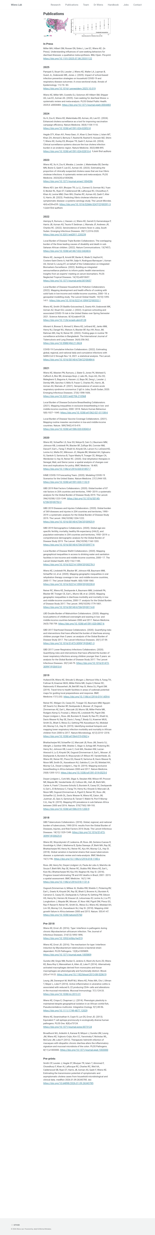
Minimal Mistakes (46, 1229)
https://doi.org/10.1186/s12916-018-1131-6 (78, 980)
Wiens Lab (16, 4)
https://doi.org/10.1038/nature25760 (62, 1019)
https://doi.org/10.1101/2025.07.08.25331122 (73, 59)
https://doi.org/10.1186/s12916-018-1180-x (66, 956)
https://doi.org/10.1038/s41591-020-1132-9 (66, 531)
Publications (71, 4)
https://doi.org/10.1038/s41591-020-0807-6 (66, 687)
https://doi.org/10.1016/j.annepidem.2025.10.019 (69, 90)
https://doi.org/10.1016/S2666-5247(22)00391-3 (69, 222)
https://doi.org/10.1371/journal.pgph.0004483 (67, 111)
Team (86, 4)
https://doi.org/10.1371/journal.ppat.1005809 (67, 1060)
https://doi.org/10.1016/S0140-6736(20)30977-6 (75, 597)
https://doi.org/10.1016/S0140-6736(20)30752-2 (69, 552)
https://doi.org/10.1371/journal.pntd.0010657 (87, 309)
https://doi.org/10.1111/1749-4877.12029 (69, 1123)
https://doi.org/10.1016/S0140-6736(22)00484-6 (77, 396)
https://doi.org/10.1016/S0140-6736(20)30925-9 (75, 573)
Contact (137, 4)
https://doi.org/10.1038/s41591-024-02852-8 (73, 135)
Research (55, 4)
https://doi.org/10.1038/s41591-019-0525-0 (66, 858)
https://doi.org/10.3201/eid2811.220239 (64, 256)
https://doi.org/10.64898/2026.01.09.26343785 (68, 1202)
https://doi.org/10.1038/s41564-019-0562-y (66, 816)
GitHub (15, 1225)
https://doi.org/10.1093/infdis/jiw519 (63, 1043)
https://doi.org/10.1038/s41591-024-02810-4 (83, 159)
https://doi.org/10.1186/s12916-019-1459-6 (66, 771)
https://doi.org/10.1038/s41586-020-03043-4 (67, 472)
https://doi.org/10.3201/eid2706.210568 (64, 434)
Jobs (126, 4)
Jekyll (36, 1229)
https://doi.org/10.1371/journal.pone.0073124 (67, 1140)
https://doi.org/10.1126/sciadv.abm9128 (64, 354)
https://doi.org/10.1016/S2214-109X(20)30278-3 (69, 618)
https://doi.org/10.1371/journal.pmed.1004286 (68, 194)
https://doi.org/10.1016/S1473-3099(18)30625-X (69, 928)
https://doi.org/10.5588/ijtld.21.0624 (62, 378)
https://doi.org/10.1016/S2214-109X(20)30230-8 (69, 638)
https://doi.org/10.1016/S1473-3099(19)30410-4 (69, 736)
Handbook (113, 4)
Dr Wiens (98, 4)
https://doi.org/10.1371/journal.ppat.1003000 (67, 1168)
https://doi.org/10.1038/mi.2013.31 (89, 1105)
